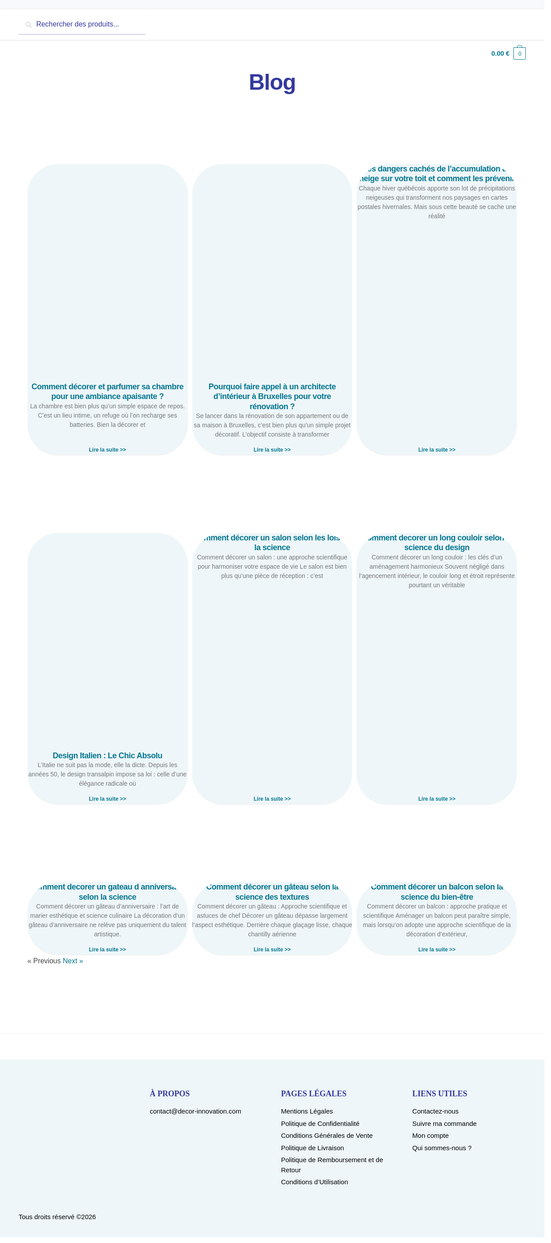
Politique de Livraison (312, 1148)
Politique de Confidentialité (320, 1123)
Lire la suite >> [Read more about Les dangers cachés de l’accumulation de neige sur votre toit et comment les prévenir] (437, 450)
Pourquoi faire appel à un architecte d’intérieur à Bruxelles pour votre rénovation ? (272, 396)
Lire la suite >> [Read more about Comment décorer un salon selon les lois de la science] (272, 799)
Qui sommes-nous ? (441, 1148)
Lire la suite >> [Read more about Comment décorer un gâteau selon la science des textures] (272, 950)
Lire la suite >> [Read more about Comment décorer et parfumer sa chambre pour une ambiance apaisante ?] (107, 450)
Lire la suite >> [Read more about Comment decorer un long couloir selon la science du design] (437, 799)
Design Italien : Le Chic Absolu (107, 755)
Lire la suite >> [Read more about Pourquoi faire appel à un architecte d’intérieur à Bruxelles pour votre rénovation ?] (272, 450)
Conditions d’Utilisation (314, 1182)
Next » (73, 961)
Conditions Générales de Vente (327, 1135)
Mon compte (430, 1135)
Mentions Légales (307, 1111)
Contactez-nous (435, 1111)
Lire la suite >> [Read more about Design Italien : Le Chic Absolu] (107, 799)
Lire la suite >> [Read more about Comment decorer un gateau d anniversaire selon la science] (107, 950)
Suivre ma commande (444, 1123)
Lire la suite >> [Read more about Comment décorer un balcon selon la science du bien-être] (437, 950)
